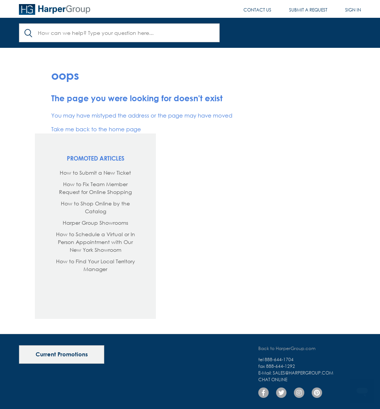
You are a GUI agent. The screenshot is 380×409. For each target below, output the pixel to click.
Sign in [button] (353, 10)
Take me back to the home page (96, 129)
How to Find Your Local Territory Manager (95, 265)
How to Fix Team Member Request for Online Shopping (95, 188)
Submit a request (308, 10)
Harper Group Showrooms (95, 223)
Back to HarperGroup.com (286, 348)
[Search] (119, 32)
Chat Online (272, 379)
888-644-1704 (279, 359)
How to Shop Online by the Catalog (95, 207)
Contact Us (257, 10)
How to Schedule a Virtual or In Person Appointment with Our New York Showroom (95, 242)
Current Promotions (62, 354)
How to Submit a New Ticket (95, 172)
